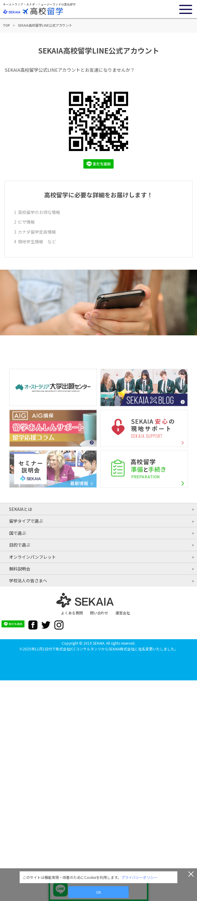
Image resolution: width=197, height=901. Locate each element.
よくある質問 (72, 612)
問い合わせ (99, 612)
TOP (6, 25)
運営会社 (122, 612)
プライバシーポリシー (139, 877)
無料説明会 (19, 569)
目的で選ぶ (19, 545)
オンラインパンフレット (32, 557)
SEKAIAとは (20, 509)
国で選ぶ (17, 533)
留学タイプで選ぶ (26, 521)
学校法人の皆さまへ (28, 580)
